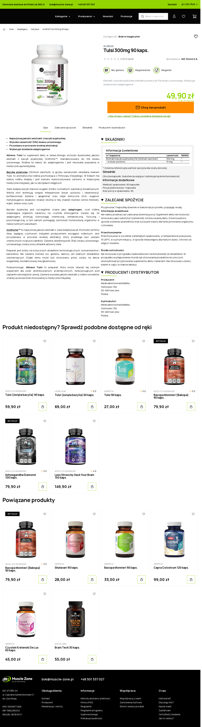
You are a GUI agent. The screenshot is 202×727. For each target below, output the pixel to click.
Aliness (108, 46)
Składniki (87, 127)
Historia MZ (165, 698)
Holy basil (35, 29)
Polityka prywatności (91, 718)
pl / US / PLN (190, 4)
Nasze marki (165, 706)
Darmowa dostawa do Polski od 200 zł (24, 4)
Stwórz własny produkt (132, 706)
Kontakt (172, 4)
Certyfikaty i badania (169, 714)
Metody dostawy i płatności (95, 698)
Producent (47, 702)
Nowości (108, 16)
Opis (45, 127)
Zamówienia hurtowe (131, 702)
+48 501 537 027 (86, 4)
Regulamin (86, 706)
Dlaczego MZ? (166, 702)
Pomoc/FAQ (87, 702)
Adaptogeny (22, 29)
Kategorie (61, 16)
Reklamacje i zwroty (52, 706)
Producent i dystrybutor (112, 127)
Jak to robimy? (166, 718)
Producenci (85, 16)
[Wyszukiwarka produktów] (153, 16)
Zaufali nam (165, 710)
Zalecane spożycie (65, 127)
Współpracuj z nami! (130, 698)
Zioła (11, 29)
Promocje (126, 16)
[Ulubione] (45, 341)
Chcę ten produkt (150, 107)
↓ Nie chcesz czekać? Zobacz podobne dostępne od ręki (139, 116)
